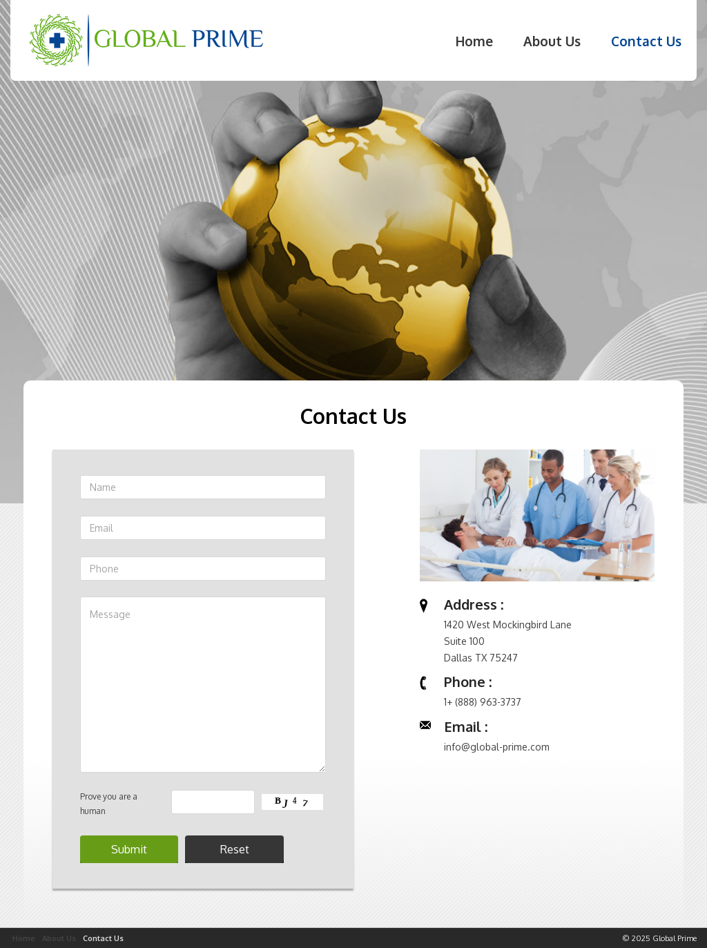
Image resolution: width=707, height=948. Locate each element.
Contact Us (646, 40)
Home (474, 40)
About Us (552, 40)
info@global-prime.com (497, 747)
